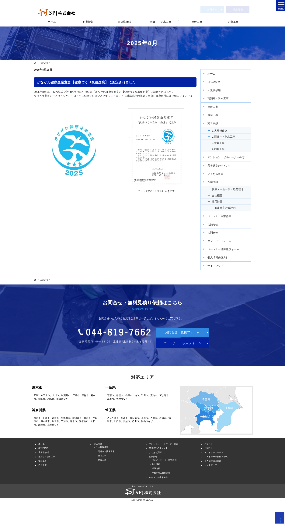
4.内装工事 (220, 147)
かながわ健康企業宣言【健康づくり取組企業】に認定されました (86, 82)
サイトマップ (218, 264)
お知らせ (215, 222)
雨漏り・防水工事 (220, 96)
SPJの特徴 (216, 80)
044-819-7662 (98, 343)
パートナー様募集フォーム (226, 247)
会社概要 (219, 193)
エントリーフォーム (222, 239)
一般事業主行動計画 (226, 206)
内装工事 (215, 113)
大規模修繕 (216, 88)
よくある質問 (218, 172)
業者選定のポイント (222, 163)
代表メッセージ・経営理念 (230, 187)
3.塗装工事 (220, 141)
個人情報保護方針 (220, 255)
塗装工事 (215, 105)
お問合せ (215, 231)
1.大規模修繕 (222, 128)
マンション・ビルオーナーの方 (228, 155)
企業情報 (215, 180)
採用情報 (219, 200)
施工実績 (215, 121)
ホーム (214, 72)
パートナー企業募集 (222, 214)
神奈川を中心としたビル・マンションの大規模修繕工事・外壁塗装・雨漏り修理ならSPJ (43, 2)
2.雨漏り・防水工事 (226, 134)
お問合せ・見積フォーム (212, 9)
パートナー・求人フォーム (180, 348)
